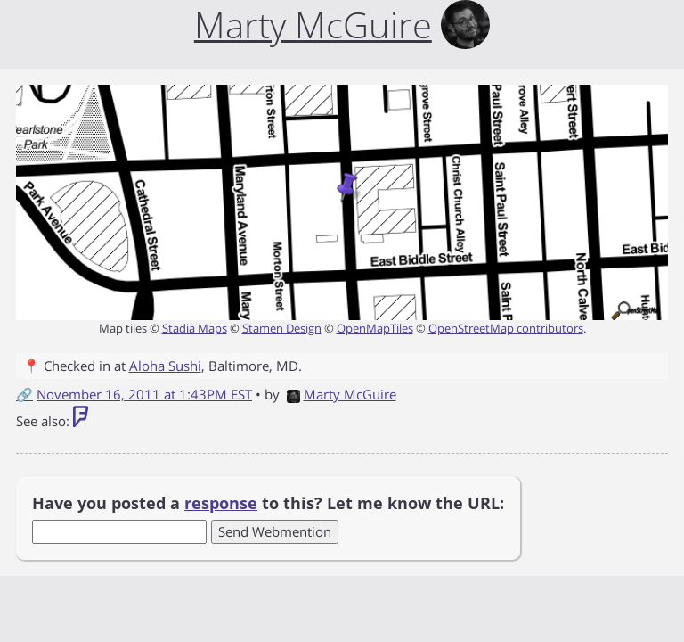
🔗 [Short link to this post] (24, 394)
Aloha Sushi (165, 365)
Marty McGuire (341, 394)
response (220, 503)
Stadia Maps (194, 328)
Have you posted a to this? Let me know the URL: (268, 503)
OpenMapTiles (375, 328)
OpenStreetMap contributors (505, 328)
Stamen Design (282, 328)
